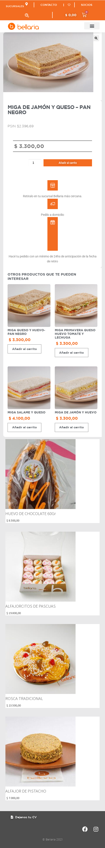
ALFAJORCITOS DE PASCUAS (30, 606)
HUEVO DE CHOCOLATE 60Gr (30, 513)
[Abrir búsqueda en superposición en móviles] (27, 15)
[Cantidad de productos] (35, 162)
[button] (92, 25)
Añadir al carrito (68, 163)
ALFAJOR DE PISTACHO (25, 791)
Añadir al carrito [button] (24, 349)
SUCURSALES (15, 6)
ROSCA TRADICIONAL (24, 698)
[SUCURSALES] (26, 4)
